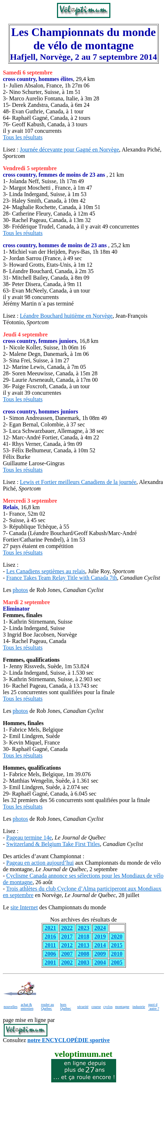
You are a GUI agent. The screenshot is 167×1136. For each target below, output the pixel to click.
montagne (122, 1007)
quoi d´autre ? (153, 1006)
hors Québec (65, 1006)
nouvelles (10, 1007)
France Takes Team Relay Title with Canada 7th (61, 578)
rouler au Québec (47, 1006)
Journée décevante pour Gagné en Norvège (69, 149)
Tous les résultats (23, 137)
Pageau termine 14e (29, 837)
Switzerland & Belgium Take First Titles (53, 844)
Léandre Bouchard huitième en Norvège (66, 316)
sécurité (82, 1007)
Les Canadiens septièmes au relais (45, 571)
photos (20, 590)
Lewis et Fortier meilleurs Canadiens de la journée (78, 482)
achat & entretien (27, 1006)
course (96, 1007)
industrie (138, 1007)
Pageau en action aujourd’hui (40, 863)
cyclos (108, 1007)
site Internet (24, 907)
